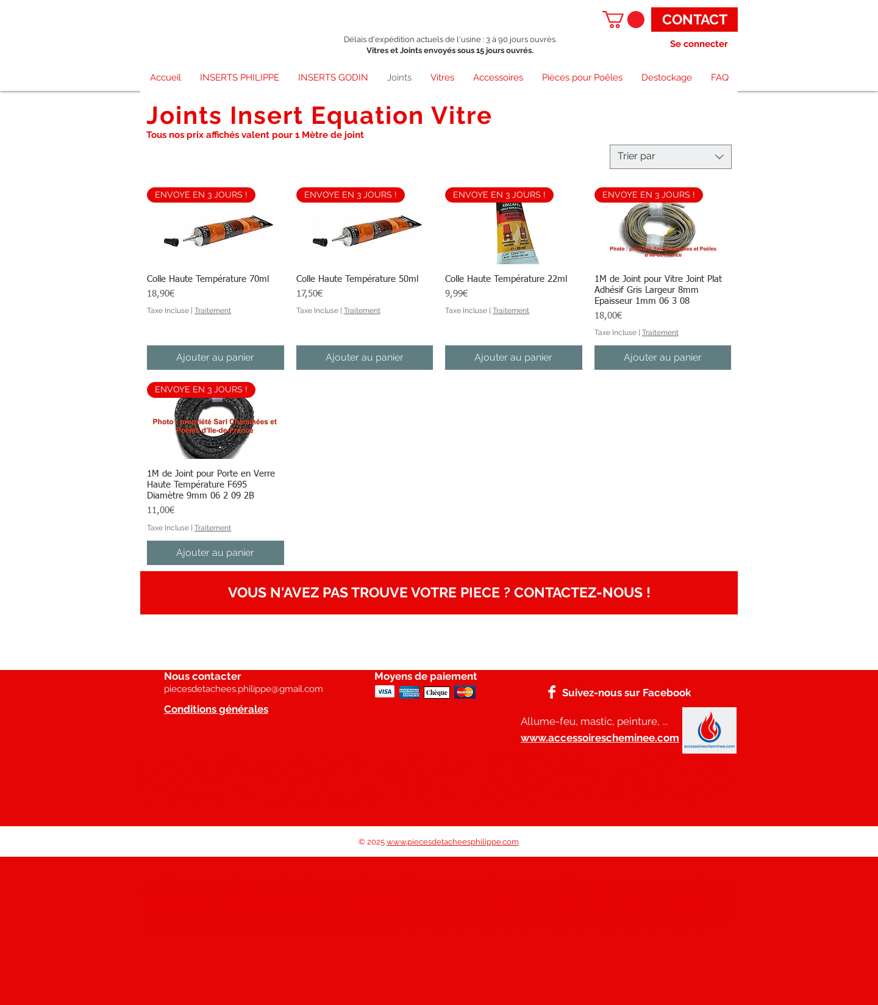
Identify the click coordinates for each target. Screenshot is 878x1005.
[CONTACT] (694, 19)
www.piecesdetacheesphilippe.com (453, 841)
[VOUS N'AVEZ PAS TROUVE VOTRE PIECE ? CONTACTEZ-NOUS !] (439, 592)
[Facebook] (552, 692)
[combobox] (671, 157)
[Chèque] (437, 692)
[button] (623, 19)
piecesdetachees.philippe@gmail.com (243, 688)
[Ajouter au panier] (215, 357)
